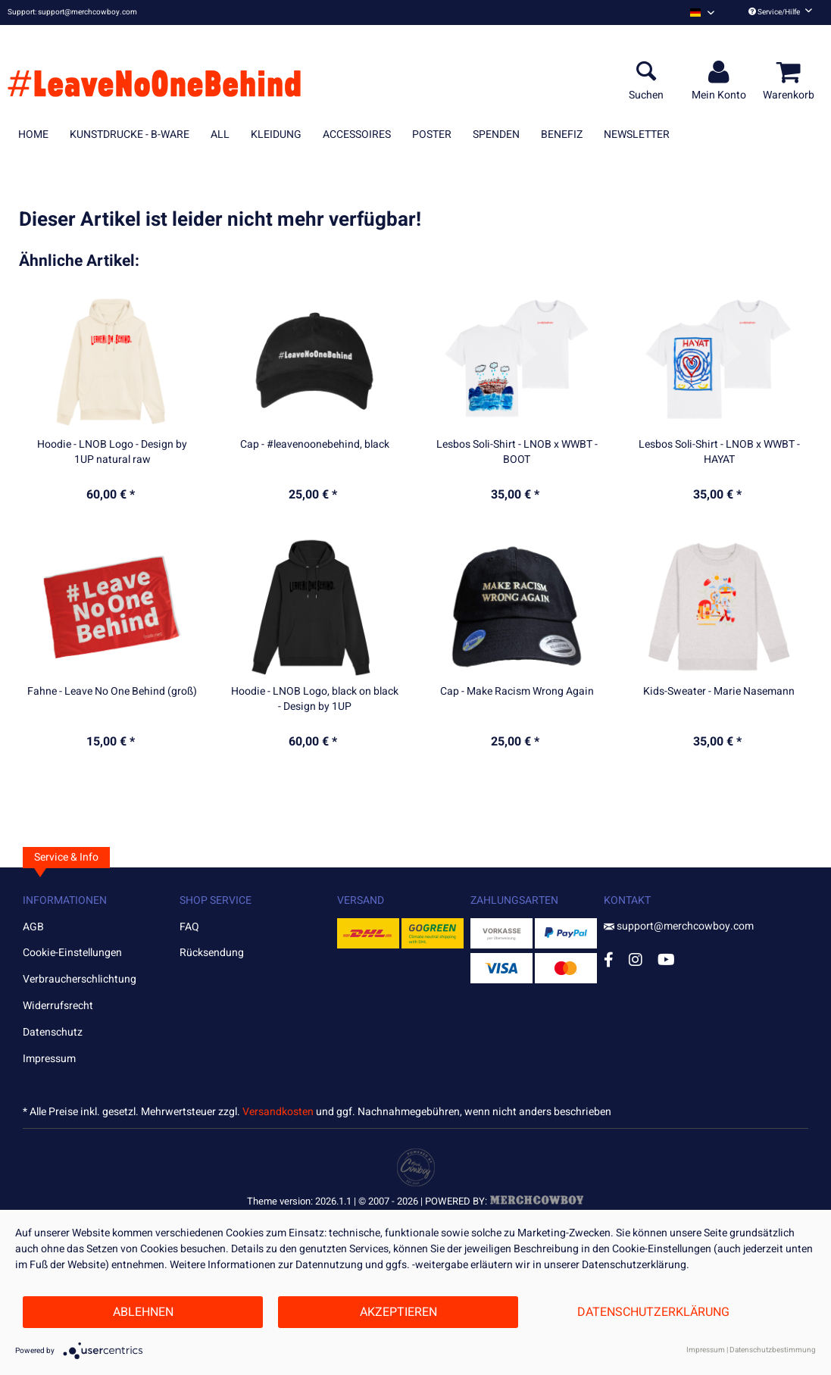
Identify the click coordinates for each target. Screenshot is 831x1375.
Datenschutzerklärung (653, 1312)
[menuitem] (702, 12)
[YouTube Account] (666, 959)
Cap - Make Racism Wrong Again (517, 691)
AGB (33, 927)
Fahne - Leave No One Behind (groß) (112, 691)
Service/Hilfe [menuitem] (780, 12)
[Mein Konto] (721, 73)
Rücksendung (212, 953)
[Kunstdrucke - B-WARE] (129, 134)
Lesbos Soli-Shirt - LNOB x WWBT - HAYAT (719, 452)
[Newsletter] (636, 134)
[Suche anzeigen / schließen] (646, 73)
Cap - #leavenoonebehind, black (314, 444)
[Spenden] (496, 134)
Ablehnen (143, 1312)
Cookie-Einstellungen (72, 953)
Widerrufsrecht (58, 1006)
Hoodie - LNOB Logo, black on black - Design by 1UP (314, 699)
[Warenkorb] (791, 73)
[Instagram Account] (635, 959)
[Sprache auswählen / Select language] (702, 12)
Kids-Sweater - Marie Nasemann (719, 691)
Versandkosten (278, 1112)
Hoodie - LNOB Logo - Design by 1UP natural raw (112, 452)
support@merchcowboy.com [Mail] (679, 926)
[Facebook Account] (609, 959)
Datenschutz (53, 1032)
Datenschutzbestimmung (772, 1350)
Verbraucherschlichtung (79, 979)
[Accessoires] (356, 134)
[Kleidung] (276, 134)
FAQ (189, 927)
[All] (220, 134)
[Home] (33, 134)
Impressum (49, 1059)
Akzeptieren (398, 1312)
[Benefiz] (561, 134)
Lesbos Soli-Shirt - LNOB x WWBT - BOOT (517, 452)
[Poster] (431, 134)
